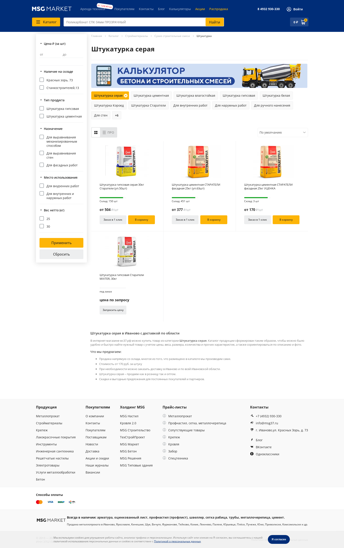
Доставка (92, 451)
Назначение (53, 129)
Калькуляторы (180, 9)
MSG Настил (129, 416)
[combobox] (144, 22)
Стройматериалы (49, 423)
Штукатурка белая (276, 95)
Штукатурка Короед (109, 105)
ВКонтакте (261, 447)
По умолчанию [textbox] (271, 132)
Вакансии (93, 472)
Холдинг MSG (132, 407)
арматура (105, 517)
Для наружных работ (231, 105)
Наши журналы (97, 465)
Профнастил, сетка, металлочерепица (194, 423)
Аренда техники (92, 9)
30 (48, 226)
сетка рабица (216, 517)
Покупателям (124, 9)
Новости (92, 444)
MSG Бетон (128, 451)
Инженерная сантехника (55, 451)
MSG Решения (130, 458)
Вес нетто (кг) (54, 210)
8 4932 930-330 (269, 9)
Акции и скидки (97, 458)
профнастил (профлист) (168, 517)
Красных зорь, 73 (60, 80)
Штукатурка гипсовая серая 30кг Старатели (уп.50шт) (122, 186)
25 (48, 219)
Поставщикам (96, 437)
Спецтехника (175, 458)
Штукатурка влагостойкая (195, 95)
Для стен (101, 115)
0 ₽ (296, 22)
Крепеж (42, 430)
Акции (200, 9)
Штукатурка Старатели (148, 105)
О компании (95, 416)
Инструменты (46, 444)
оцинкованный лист (130, 517)
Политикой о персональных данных (177, 541)
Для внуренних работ (63, 186)
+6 (116, 115)
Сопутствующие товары (184, 430)
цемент (278, 517)
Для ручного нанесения (272, 105)
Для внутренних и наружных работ (60, 196)
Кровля (171, 444)
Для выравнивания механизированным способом (62, 141)
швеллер (196, 517)
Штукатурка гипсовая (63, 109)
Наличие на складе (58, 71)
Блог (161, 9)
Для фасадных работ (62, 165)
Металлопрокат (48, 416)
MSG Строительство (135, 430)
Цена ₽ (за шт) (54, 44)
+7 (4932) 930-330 (265, 416)
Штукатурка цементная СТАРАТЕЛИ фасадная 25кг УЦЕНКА (268, 186)
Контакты (146, 9)
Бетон (40, 479)
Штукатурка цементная (64, 116)
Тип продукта (54, 100)
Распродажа (218, 9)
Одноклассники (264, 454)
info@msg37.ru (264, 423)
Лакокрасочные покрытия (56, 437)
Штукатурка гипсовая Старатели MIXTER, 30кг (122, 277)
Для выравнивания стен (61, 155)
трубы (234, 517)
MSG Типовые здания (136, 465)
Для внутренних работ (190, 105)
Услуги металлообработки (55, 472)
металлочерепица (255, 517)
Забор (170, 451)
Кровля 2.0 (128, 423)
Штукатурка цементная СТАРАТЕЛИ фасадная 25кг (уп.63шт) (196, 186)
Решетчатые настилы (52, 458)
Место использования (60, 177)
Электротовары (47, 465)
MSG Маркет (129, 444)
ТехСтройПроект (132, 437)
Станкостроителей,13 (63, 88)
